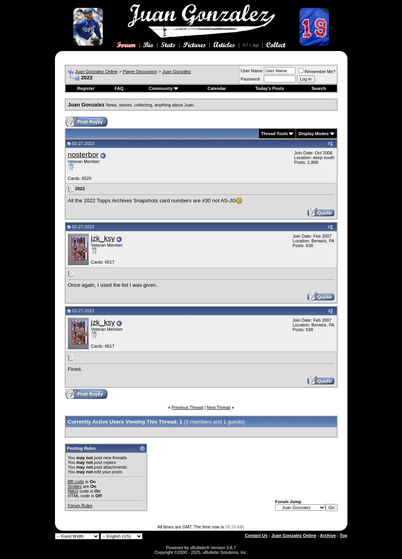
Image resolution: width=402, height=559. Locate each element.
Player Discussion (140, 71)
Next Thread (218, 407)
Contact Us (256, 535)
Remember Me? (317, 71)
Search (319, 88)
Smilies (75, 486)
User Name (252, 70)
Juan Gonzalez (176, 71)
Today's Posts (269, 88)
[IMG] (73, 491)
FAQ (119, 88)
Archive (328, 535)
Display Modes (313, 133)
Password (250, 79)
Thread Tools (274, 133)
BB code (76, 481)
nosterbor (83, 154)
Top (343, 535)
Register (86, 88)
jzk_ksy (103, 238)
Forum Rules (80, 505)
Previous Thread (187, 407)
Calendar (217, 88)
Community (163, 88)
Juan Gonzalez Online (96, 71)
